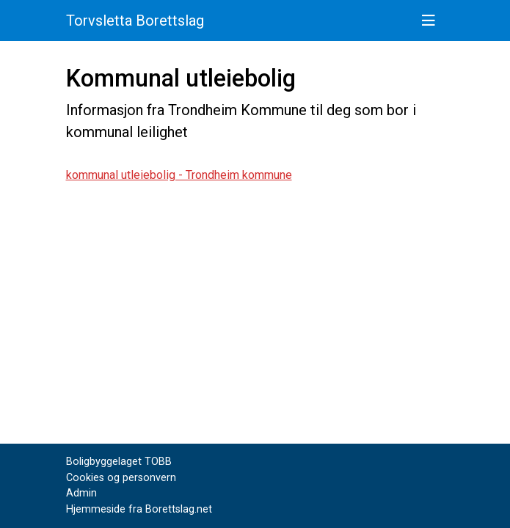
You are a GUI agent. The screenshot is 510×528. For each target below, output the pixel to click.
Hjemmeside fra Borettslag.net (139, 509)
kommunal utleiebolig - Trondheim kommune (179, 175)
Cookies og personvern (121, 478)
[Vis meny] (428, 21)
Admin (81, 493)
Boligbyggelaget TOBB (119, 461)
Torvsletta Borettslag (135, 20)
